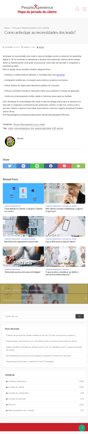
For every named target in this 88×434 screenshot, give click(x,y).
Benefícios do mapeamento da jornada (21, 241)
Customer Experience (12, 206)
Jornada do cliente (70, 206)
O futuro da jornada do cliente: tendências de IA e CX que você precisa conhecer (40, 335)
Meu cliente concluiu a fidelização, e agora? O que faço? (64, 209)
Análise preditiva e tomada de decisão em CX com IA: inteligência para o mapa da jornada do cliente (44, 348)
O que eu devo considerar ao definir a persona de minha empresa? (62, 273)
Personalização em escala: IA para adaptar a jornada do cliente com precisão (38, 355)
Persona (16, 28)
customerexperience (22, 128)
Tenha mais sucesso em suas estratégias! (22, 272)
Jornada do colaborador (46, 393)
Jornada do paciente (46, 398)
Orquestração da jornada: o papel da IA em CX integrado (30, 361)
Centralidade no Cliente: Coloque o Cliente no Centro (23, 209)
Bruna (41, 47)
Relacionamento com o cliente (35, 28)
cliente (10, 128)
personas (61, 74)
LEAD (54, 128)
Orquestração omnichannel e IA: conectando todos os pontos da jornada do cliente (41, 341)
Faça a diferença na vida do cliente (60, 241)
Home (7, 28)
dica (32, 128)
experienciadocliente (43, 128)
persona (60, 128)
